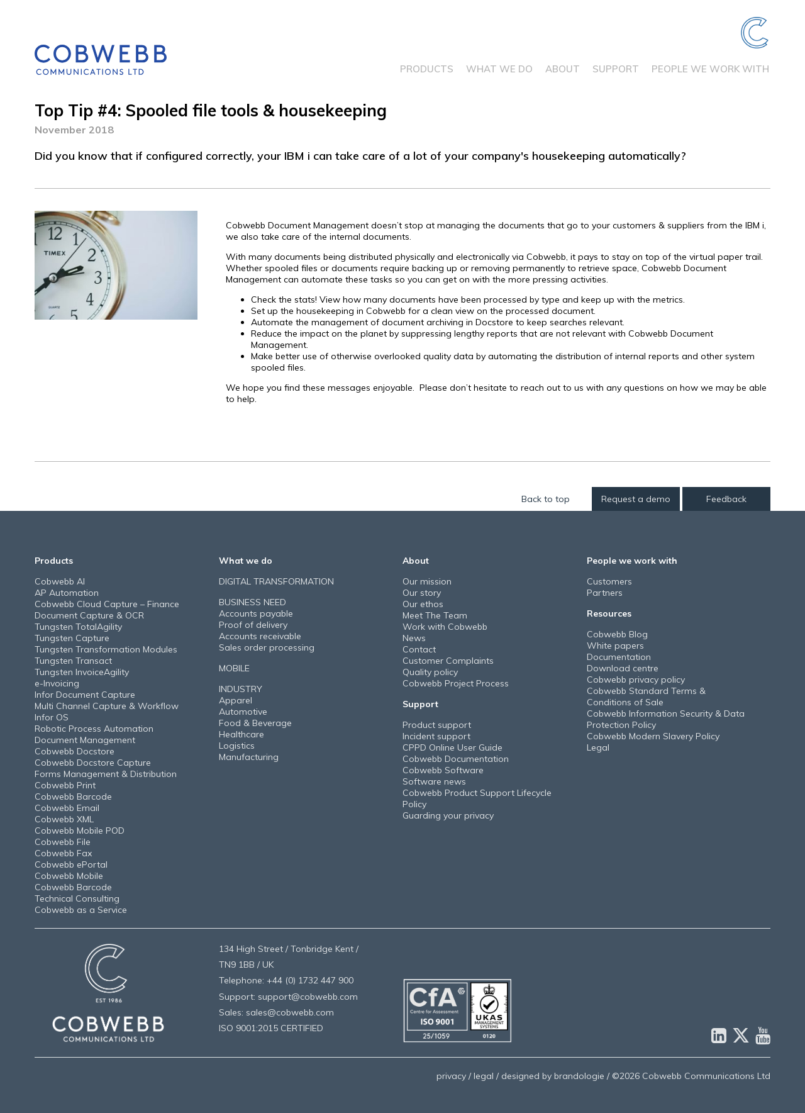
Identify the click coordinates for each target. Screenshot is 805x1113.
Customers (609, 581)
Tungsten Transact (73, 660)
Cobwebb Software (443, 770)
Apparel (235, 700)
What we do (499, 69)
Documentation (619, 657)
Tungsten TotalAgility (78, 626)
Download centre (622, 668)
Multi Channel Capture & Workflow (107, 706)
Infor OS (52, 717)
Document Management (85, 740)
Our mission (427, 581)
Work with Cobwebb (444, 626)
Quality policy (430, 672)
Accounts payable (256, 613)
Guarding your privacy (448, 815)
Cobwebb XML (64, 819)
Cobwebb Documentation (455, 758)
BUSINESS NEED (252, 602)
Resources (609, 613)
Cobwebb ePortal (71, 864)
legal (484, 1076)
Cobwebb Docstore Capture (93, 762)
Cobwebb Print (65, 785)
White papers (615, 645)
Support (615, 69)
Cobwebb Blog (617, 634)
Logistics (237, 745)
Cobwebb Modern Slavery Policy (653, 736)
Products (426, 69)
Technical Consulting (77, 898)
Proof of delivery (253, 624)
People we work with (710, 69)
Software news (434, 781)
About (562, 69)
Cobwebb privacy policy (636, 679)
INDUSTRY (240, 689)
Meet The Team (434, 615)
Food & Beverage (255, 723)
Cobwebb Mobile (69, 875)
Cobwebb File (63, 841)
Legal (598, 747)
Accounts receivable (260, 636)
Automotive (243, 711)
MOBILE (234, 668)
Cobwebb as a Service (81, 909)
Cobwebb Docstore (74, 751)
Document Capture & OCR (89, 615)
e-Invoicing (57, 683)
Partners (605, 592)
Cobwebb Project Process (455, 683)
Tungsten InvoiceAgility (82, 672)
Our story (421, 592)
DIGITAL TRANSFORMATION (276, 581)
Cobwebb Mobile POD (80, 830)
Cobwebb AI (60, 581)
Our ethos (422, 604)
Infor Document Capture (85, 694)
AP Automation (67, 592)
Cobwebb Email (67, 808)
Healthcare (241, 734)
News (414, 638)
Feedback (726, 499)
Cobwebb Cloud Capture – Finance (107, 604)
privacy (451, 1076)
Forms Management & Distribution (106, 774)
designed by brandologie (552, 1076)
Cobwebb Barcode (73, 796)
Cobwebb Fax (63, 853)
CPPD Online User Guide (452, 747)
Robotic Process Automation (94, 728)
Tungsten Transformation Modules (106, 649)
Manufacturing (249, 757)
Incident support (436, 736)
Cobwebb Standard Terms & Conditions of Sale (646, 696)
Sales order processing (266, 647)
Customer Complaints (448, 660)
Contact (419, 649)
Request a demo (635, 499)
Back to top (545, 499)
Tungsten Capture (72, 638)
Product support (436, 724)
